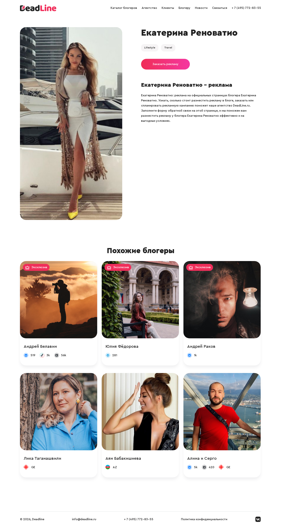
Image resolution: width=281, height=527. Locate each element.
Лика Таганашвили (42, 458)
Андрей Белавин (40, 346)
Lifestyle (149, 47)
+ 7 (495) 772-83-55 (246, 7)
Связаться (219, 7)
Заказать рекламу (165, 64)
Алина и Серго (202, 458)
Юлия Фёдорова (121, 346)
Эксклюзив (39, 267)
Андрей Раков (201, 346)
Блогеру (184, 7)
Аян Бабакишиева (123, 458)
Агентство (149, 7)
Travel (168, 47)
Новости (201, 7)
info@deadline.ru (84, 519)
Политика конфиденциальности (204, 519)
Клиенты (168, 7)
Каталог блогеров (124, 7)
